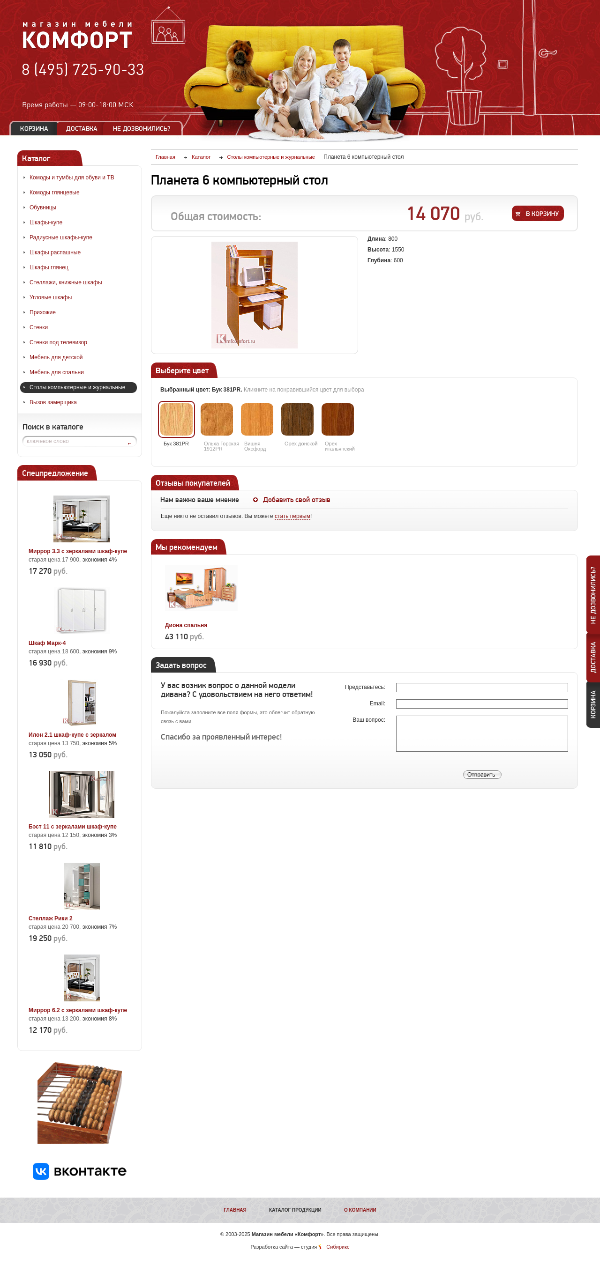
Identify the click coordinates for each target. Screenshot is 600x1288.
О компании (360, 1210)
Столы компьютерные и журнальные (77, 387)
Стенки (39, 327)
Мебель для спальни (57, 372)
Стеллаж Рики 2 (51, 918)
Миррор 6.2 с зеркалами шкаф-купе (78, 1010)
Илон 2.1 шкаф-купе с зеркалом (72, 735)
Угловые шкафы (51, 297)
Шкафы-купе (46, 222)
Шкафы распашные (55, 252)
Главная (235, 1210)
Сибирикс (337, 1247)
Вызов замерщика (53, 402)
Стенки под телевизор (58, 342)
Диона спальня (186, 625)
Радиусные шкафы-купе (61, 237)
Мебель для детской (56, 357)
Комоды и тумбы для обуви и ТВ (72, 177)
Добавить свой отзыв (296, 500)
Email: (378, 703)
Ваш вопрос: (369, 720)
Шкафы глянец (49, 267)
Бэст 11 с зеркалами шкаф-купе (73, 826)
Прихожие (43, 312)
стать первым (292, 516)
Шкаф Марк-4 (47, 643)
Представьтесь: (366, 687)
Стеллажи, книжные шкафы (66, 282)
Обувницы (43, 207)
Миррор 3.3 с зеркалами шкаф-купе (78, 551)
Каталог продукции (295, 1210)
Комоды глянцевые (55, 192)
